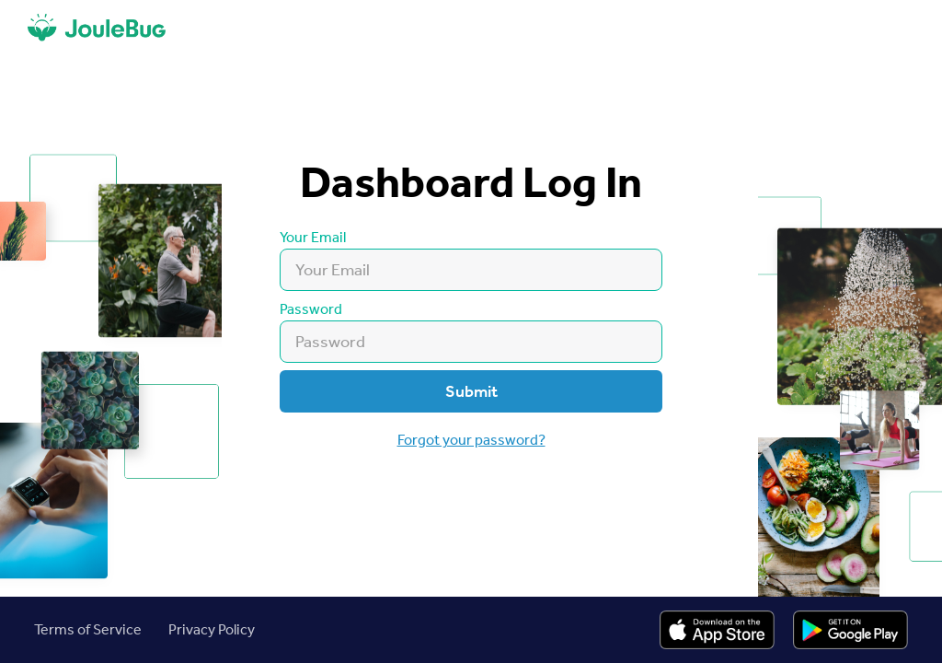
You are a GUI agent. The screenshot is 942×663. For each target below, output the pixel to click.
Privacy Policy (211, 629)
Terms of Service (88, 629)
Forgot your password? (471, 439)
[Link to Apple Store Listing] (717, 630)
